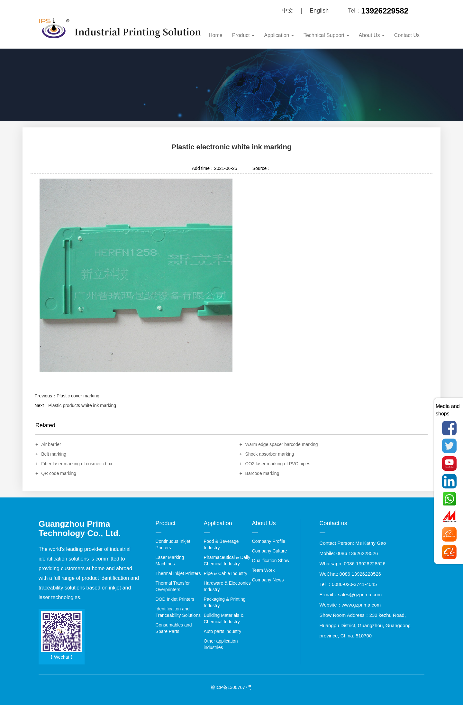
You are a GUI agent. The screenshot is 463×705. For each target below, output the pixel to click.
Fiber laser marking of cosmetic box (76, 463)
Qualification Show (270, 560)
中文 (287, 10)
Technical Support (326, 35)
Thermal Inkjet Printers (178, 573)
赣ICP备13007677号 (231, 687)
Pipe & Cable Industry (225, 573)
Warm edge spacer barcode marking (281, 444)
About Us (372, 35)
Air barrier (51, 444)
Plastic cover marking (78, 395)
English (319, 10)
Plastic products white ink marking (82, 405)
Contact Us (407, 35)
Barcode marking (262, 473)
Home (215, 35)
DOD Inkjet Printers (175, 599)
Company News (268, 579)
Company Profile (269, 541)
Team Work (263, 570)
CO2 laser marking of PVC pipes (277, 463)
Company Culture (269, 550)
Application (279, 35)
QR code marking (58, 473)
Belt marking (53, 454)
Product (243, 35)
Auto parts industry (222, 631)
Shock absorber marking (269, 454)
